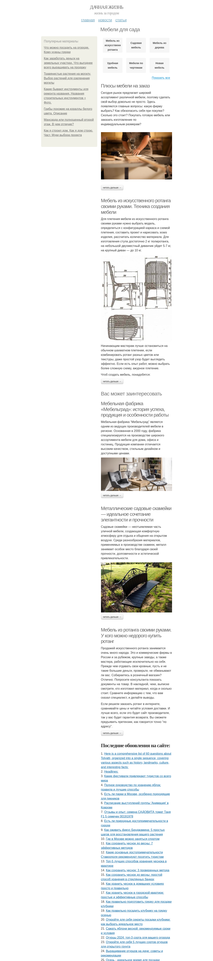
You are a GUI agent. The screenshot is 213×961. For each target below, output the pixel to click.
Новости (105, 20)
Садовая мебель (136, 45)
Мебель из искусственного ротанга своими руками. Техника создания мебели (136, 206)
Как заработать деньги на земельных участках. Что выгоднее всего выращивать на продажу (68, 63)
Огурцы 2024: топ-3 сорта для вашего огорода (138, 937)
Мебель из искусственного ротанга (113, 45)
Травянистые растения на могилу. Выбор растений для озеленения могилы (67, 78)
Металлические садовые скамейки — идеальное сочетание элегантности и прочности (136, 514)
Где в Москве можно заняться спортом (133, 838)
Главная (88, 20)
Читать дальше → (112, 187)
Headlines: (111, 771)
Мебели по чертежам (136, 65)
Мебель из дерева (159, 45)
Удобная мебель (112, 65)
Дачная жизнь (106, 7)
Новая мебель (159, 65)
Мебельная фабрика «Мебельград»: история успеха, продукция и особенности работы (135, 409)
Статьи (121, 20)
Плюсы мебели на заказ (125, 86)
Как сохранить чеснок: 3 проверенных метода (137, 870)
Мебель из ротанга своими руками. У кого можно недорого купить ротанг (136, 635)
